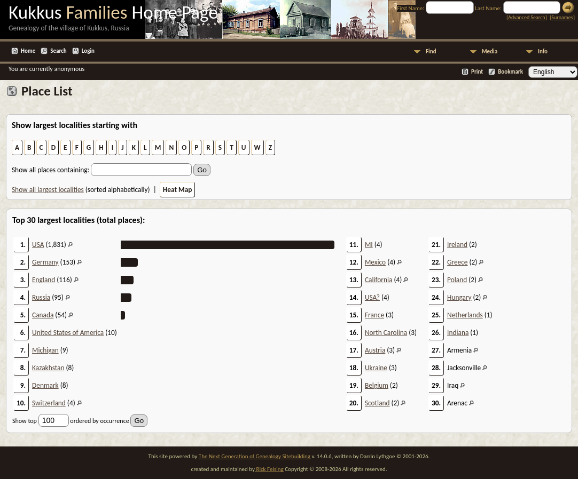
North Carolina (386, 332)
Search (58, 50)
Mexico (375, 262)
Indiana (457, 332)
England (43, 279)
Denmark (45, 385)
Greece (457, 262)
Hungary (459, 297)
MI (369, 244)
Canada (42, 315)
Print (477, 71)
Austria (375, 350)
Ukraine (376, 367)
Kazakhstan (48, 367)
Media (489, 51)
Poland (457, 279)
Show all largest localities (48, 189)
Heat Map (177, 189)
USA (38, 244)
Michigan (45, 350)
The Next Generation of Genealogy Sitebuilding (254, 456)
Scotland (377, 403)
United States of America (68, 332)
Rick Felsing (269, 469)
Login (88, 50)
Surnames (562, 17)
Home (28, 50)
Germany (45, 262)
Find (431, 51)
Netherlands (465, 315)
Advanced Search (526, 17)
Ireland (457, 244)
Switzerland (49, 403)
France (374, 315)
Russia (41, 297)
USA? (372, 297)
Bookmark (510, 71)
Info (543, 51)
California (379, 279)
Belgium (376, 385)
